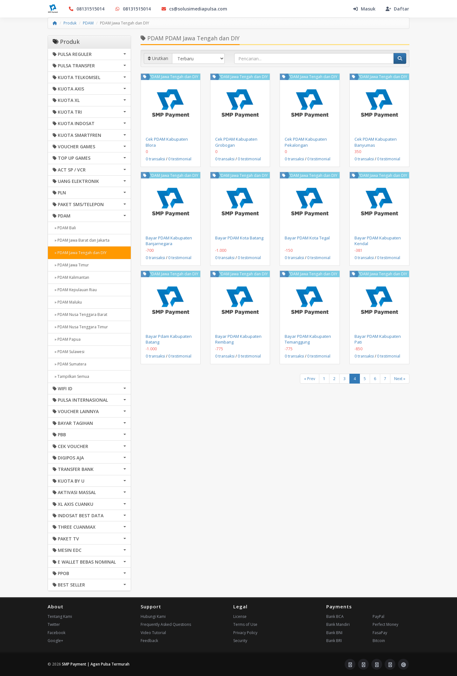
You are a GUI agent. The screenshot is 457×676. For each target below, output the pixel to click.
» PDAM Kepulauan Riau (75, 289)
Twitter (54, 624)
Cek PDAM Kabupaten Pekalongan (306, 142)
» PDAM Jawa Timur (71, 265)
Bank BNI (334, 632)
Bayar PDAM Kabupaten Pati (377, 339)
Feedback (149, 640)
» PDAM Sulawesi (68, 351)
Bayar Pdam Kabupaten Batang (169, 339)
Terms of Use (245, 624)
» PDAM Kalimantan (71, 277)
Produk (69, 23)
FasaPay (380, 632)
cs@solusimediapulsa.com (194, 9)
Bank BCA (335, 616)
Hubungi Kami (153, 616)
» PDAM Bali (64, 228)
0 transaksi (155, 159)
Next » (399, 378)
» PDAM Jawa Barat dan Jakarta (81, 240)
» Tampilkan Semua (71, 376)
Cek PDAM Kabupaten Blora (167, 142)
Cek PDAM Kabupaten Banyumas (375, 142)
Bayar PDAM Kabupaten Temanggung (308, 339)
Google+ (55, 640)
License (240, 616)
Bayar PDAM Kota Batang (239, 238)
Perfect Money (385, 624)
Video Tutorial (153, 632)
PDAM (88, 23)
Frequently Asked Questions (166, 624)
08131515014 (86, 9)
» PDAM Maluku (67, 302)
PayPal (378, 616)
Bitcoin (379, 640)
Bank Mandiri (338, 624)
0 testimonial (179, 159)
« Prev (309, 378)
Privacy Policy (245, 632)
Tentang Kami (60, 616)
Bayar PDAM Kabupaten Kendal (377, 240)
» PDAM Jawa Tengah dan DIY (80, 252)
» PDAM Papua (67, 339)
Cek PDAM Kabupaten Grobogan (236, 142)
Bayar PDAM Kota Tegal (307, 238)
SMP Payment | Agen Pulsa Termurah (95, 664)
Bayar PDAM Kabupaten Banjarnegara (169, 240)
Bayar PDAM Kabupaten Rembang (238, 339)
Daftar (397, 9)
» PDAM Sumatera (69, 364)
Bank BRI (334, 640)
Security (240, 640)
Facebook (56, 632)
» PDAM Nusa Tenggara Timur (80, 327)
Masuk (364, 9)
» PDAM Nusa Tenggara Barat (80, 314)
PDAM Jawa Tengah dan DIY (173, 76)
